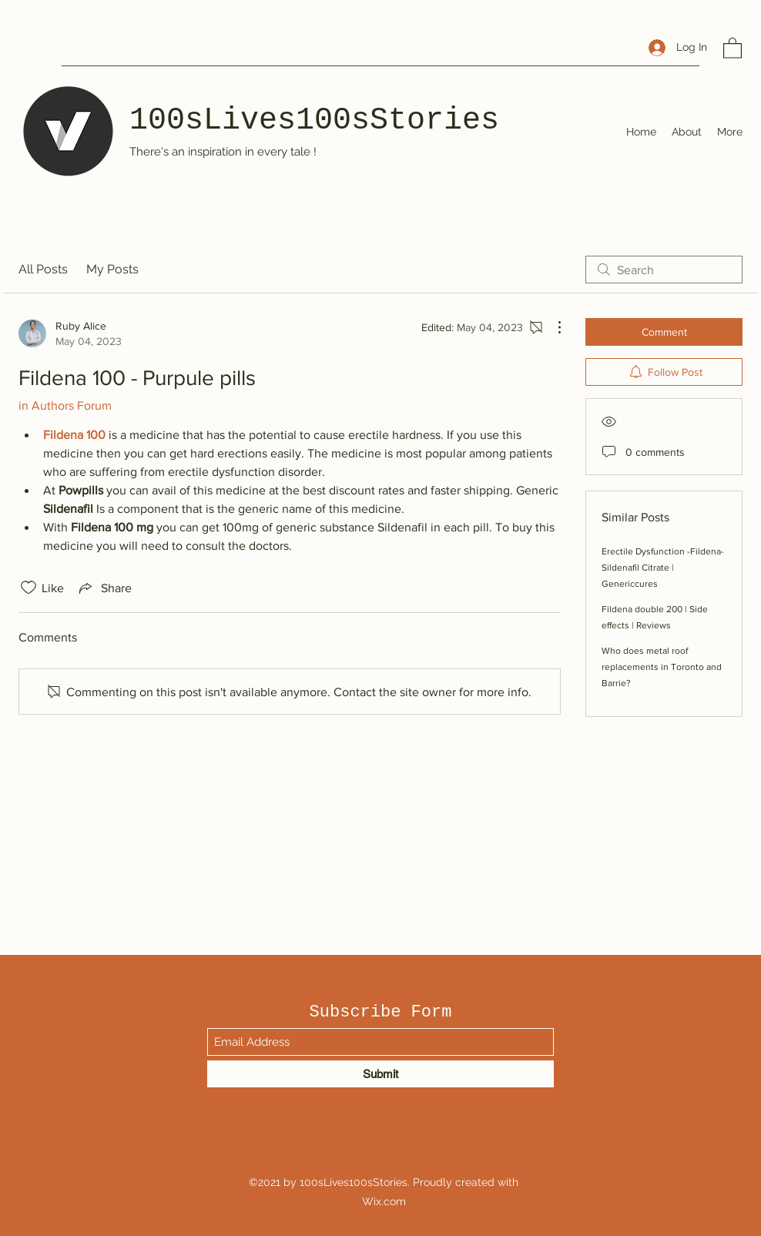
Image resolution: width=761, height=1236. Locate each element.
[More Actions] (551, 327)
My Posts (112, 269)
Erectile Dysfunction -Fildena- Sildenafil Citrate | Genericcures (663, 567)
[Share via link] (104, 587)
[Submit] (380, 1073)
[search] (664, 269)
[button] (732, 47)
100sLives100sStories (314, 120)
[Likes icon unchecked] (28, 587)
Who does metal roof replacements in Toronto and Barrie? (662, 666)
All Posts (43, 269)
